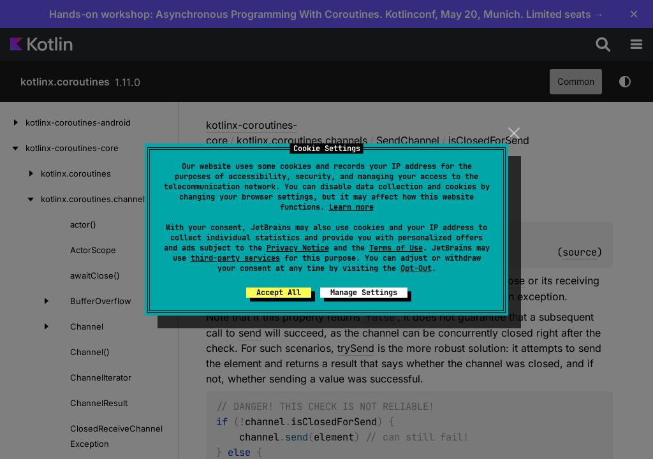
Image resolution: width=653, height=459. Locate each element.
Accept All (278, 293)
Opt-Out (416, 268)
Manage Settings (363, 293)
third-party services (235, 258)
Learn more (351, 207)
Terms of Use (396, 248)
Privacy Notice (298, 248)
